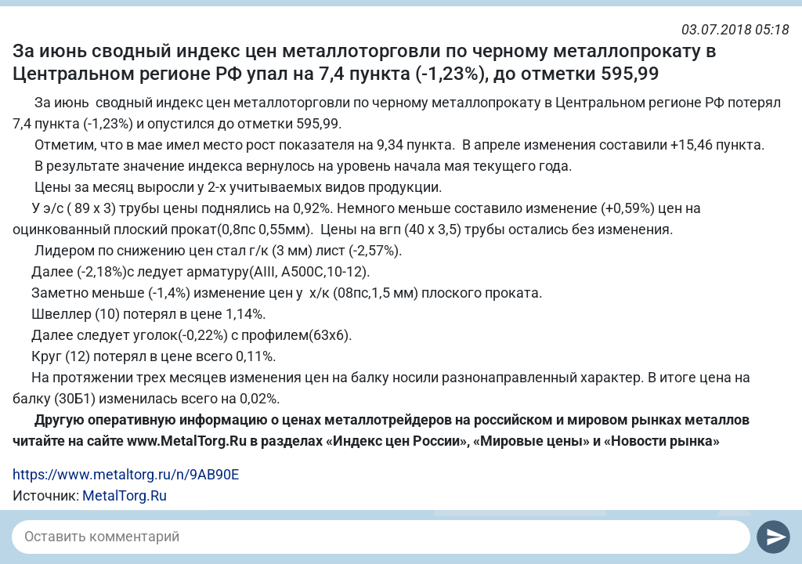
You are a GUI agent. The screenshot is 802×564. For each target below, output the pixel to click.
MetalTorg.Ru (124, 495)
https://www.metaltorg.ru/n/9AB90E (126, 474)
